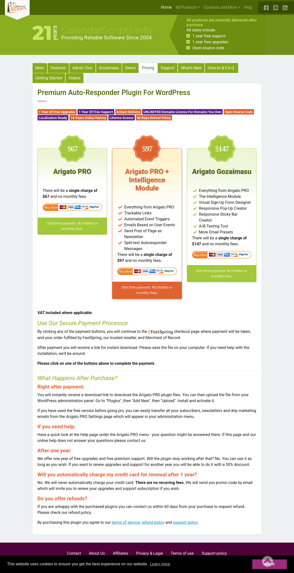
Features (58, 68)
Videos (74, 78)
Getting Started (49, 78)
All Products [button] (186, 7)
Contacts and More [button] (220, 7)
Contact (74, 553)
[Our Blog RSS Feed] (285, 7)
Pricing (148, 68)
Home (167, 7)
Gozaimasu (109, 68)
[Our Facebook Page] (266, 7)
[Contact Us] (276, 7)
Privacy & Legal (149, 553)
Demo (130, 68)
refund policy (153, 522)
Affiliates (120, 553)
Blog (248, 7)
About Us (97, 553)
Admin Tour (82, 68)
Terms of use (182, 553)
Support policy (214, 553)
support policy (185, 522)
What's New (191, 68)
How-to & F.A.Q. (221, 68)
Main (40, 68)
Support (168, 68)
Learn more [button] (160, 564)
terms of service (126, 522)
